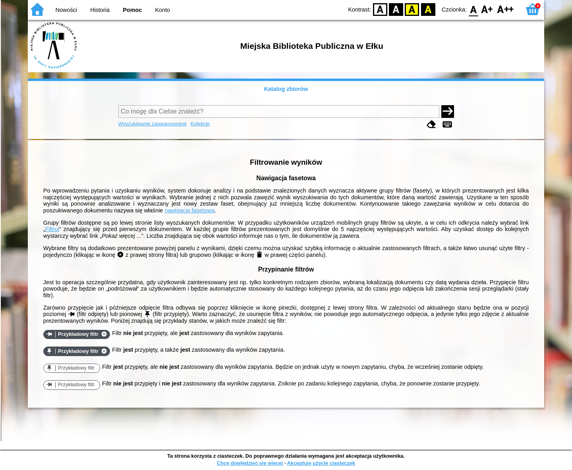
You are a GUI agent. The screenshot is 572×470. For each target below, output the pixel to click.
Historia (100, 10)
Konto (162, 10)
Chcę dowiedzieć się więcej (250, 463)
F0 (473, 9)
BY (428, 9)
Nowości (66, 10)
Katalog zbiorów (286, 89)
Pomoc (132, 10)
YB (412, 9)
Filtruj (52, 229)
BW (396, 9)
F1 (487, 9)
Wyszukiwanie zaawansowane (152, 124)
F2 (505, 9)
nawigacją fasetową (189, 210)
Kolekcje (200, 124)
